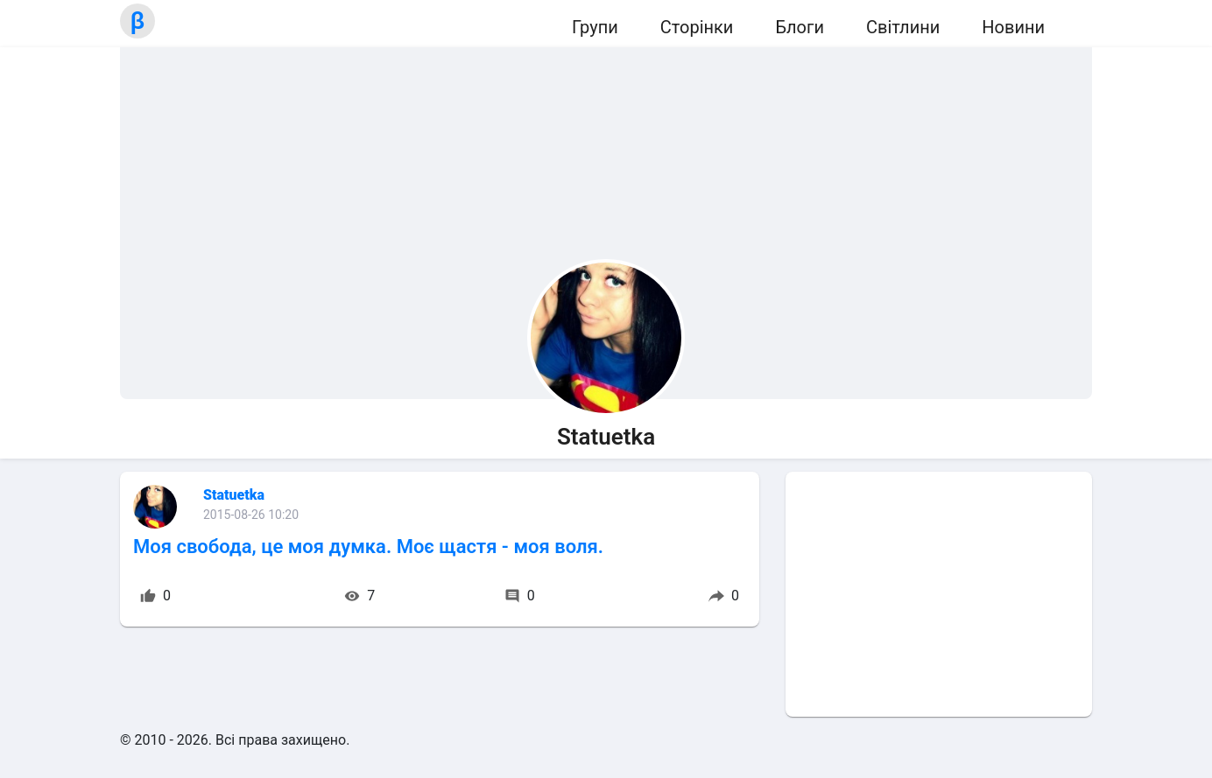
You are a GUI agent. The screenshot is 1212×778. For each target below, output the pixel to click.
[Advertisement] (939, 594)
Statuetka (233, 495)
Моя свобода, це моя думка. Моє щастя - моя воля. (368, 546)
